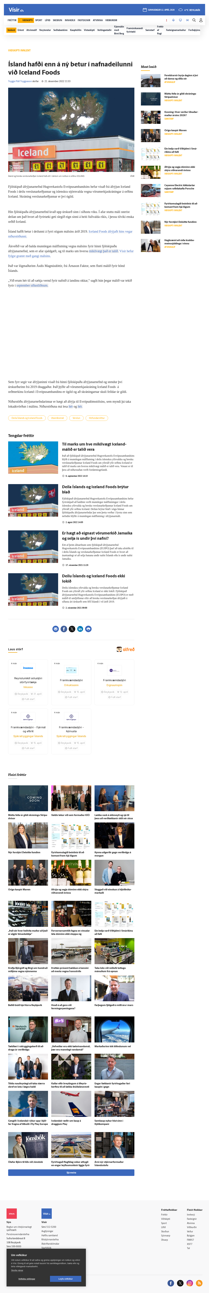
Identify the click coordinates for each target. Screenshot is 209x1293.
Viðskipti (165, 1219)
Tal (188, 1248)
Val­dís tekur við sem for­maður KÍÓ (70, 815)
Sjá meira (71, 1173)
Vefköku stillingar (26, 1279)
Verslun (76, 418)
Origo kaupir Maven (19, 890)
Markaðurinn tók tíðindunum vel (113, 1046)
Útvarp (164, 1240)
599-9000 (16, 1246)
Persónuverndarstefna (18, 1234)
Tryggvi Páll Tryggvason (20, 81)
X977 (189, 1244)
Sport (164, 1223)
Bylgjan (190, 1236)
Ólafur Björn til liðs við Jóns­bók (25, 1162)
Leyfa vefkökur (65, 1279)
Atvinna (191, 1223)
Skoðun (165, 1232)
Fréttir (164, 1215)
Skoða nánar (17, 1270)
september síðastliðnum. (32, 285)
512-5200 (51, 1227)
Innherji (191, 1215)
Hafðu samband (49, 1235)
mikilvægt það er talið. (104, 251)
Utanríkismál (57, 418)
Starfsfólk (46, 1248)
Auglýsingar (47, 1231)
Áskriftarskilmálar (50, 1244)
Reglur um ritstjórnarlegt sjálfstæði (19, 1229)
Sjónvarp (165, 1236)
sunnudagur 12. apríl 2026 (161, 10)
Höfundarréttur (97, 418)
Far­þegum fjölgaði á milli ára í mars (114, 1005)
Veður (190, 1232)
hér (71, 406)
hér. (80, 406)
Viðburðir (192, 1227)
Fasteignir (192, 1219)
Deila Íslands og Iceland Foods (27, 418)
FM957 (190, 1240)
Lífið (163, 1227)
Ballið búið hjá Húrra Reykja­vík (25, 1005)
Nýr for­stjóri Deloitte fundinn (24, 852)
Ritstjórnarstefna (50, 1240)
